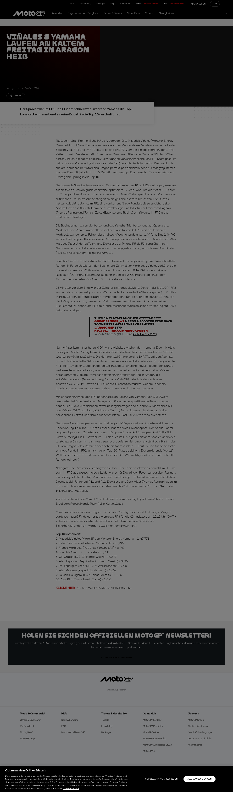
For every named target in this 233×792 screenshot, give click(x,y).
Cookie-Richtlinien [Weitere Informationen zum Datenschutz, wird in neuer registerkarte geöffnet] (71, 789)
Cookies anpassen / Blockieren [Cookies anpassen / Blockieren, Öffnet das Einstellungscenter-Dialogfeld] (161, 779)
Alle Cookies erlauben (200, 779)
